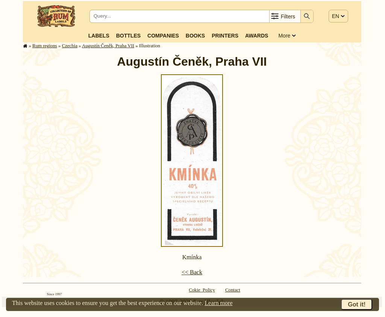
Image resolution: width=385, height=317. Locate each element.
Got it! (356, 304)
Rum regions (44, 45)
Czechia (69, 45)
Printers (225, 36)
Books (195, 36)
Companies (163, 36)
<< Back (192, 272)
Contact (232, 290)
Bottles (128, 36)
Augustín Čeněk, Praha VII (108, 45)
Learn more (218, 303)
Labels (98, 36)
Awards (256, 36)
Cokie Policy (202, 290)
